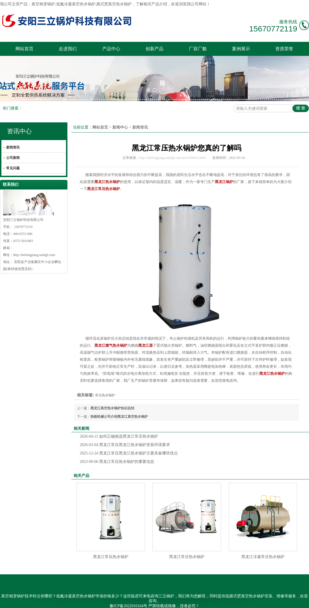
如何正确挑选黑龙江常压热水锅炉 (119, 426)
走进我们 (68, 48)
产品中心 (111, 48)
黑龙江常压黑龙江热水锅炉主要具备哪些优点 (129, 443)
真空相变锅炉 (43, 4)
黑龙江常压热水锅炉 (110, 547)
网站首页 (24, 48)
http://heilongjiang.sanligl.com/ (34, 245)
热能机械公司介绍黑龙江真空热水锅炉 (119, 407)
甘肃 (202, 600)
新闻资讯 (13, 138)
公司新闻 (13, 148)
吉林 (172, 600)
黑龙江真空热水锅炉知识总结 (112, 398)
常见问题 (13, 158)
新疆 (141, 600)
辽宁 (163, 600)
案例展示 (241, 48)
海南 (132, 600)
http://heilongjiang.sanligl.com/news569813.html (172, 148)
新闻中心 (120, 117)
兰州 (193, 600)
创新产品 (154, 48)
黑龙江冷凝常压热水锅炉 (263, 547)
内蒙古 (182, 600)
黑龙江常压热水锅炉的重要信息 (117, 452)
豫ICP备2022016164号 (128, 596)
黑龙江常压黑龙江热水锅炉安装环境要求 (125, 435)
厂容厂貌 (198, 48)
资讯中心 (19, 121)
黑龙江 (152, 600)
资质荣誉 (284, 48)
